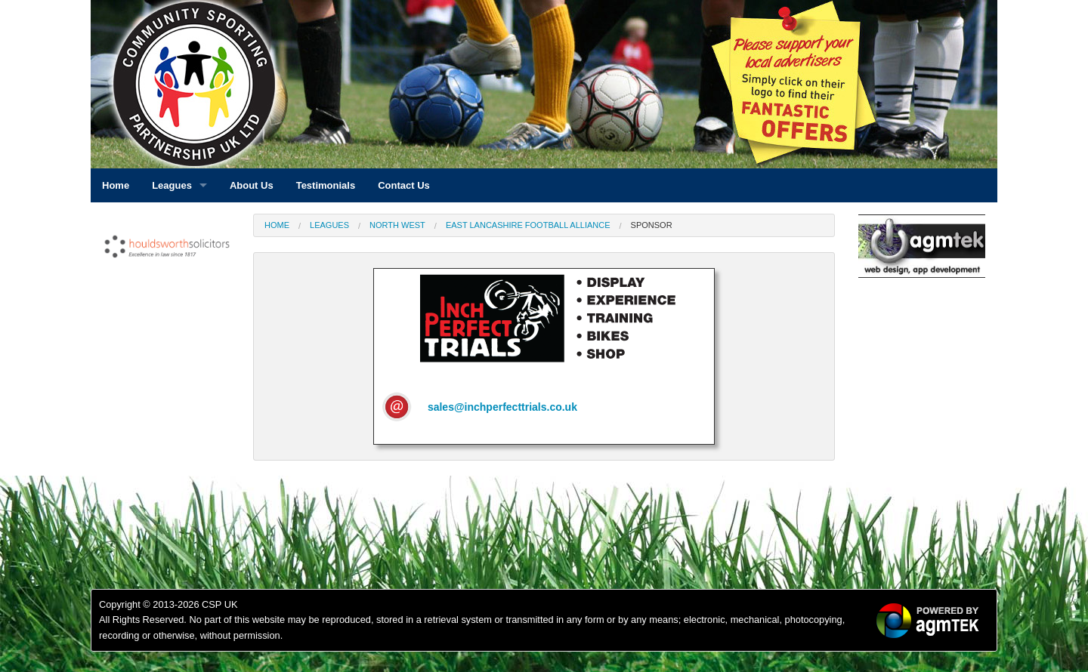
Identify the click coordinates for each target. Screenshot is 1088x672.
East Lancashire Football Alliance (528, 225)
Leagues (329, 225)
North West (397, 225)
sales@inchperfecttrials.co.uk (502, 407)
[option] (166, 250)
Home (276, 225)
